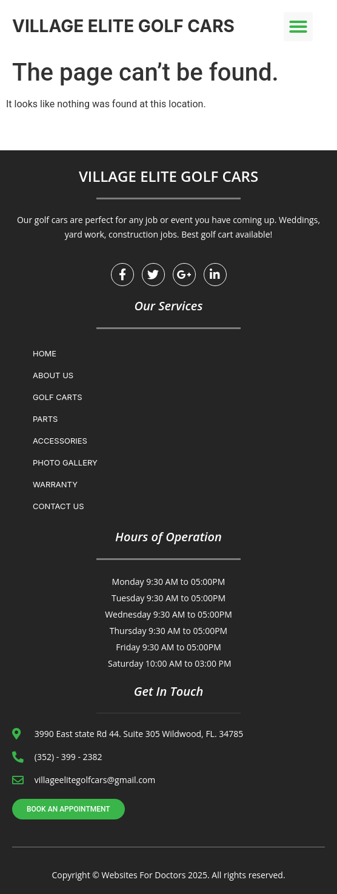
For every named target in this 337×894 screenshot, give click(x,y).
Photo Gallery (65, 462)
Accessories (60, 440)
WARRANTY (55, 484)
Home (44, 353)
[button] (298, 26)
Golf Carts (57, 397)
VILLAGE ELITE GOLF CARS (123, 26)
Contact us (58, 506)
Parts (45, 419)
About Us (53, 375)
